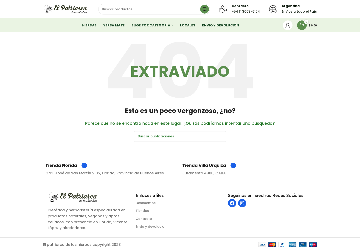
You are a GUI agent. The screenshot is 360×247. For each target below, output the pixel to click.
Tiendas (142, 210)
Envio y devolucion (151, 226)
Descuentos (146, 203)
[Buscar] (154, 9)
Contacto (144, 218)
